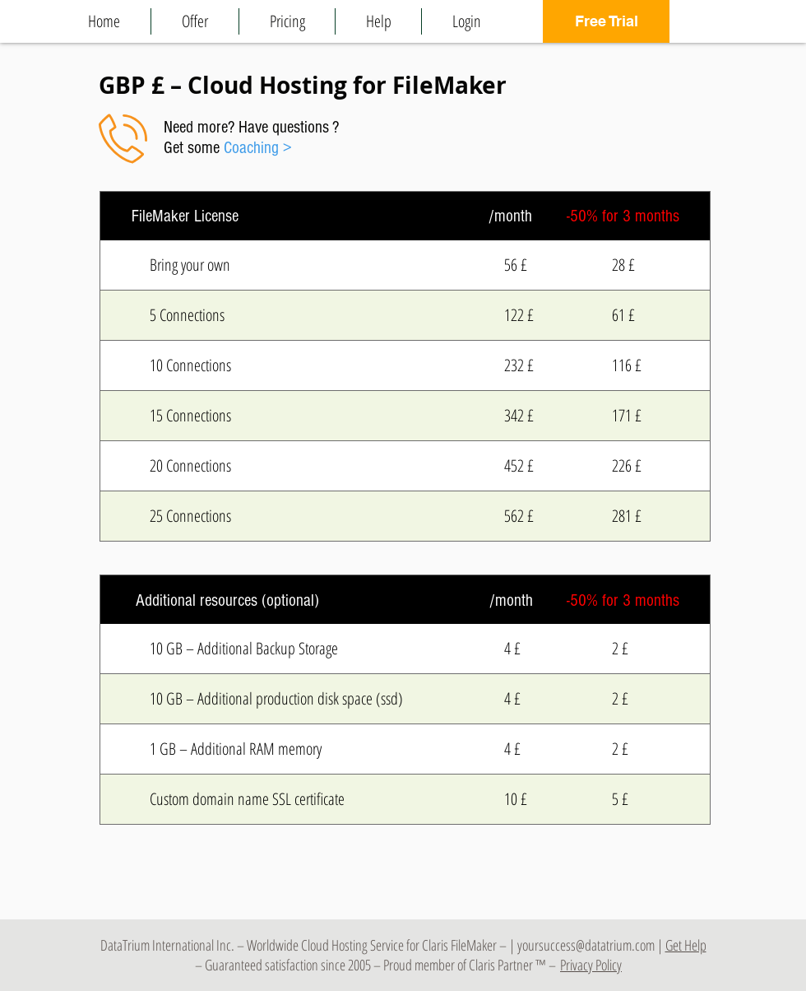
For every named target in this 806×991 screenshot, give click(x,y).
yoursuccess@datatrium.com (586, 945)
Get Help (685, 945)
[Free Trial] (606, 21)
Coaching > (258, 147)
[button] (195, 21)
